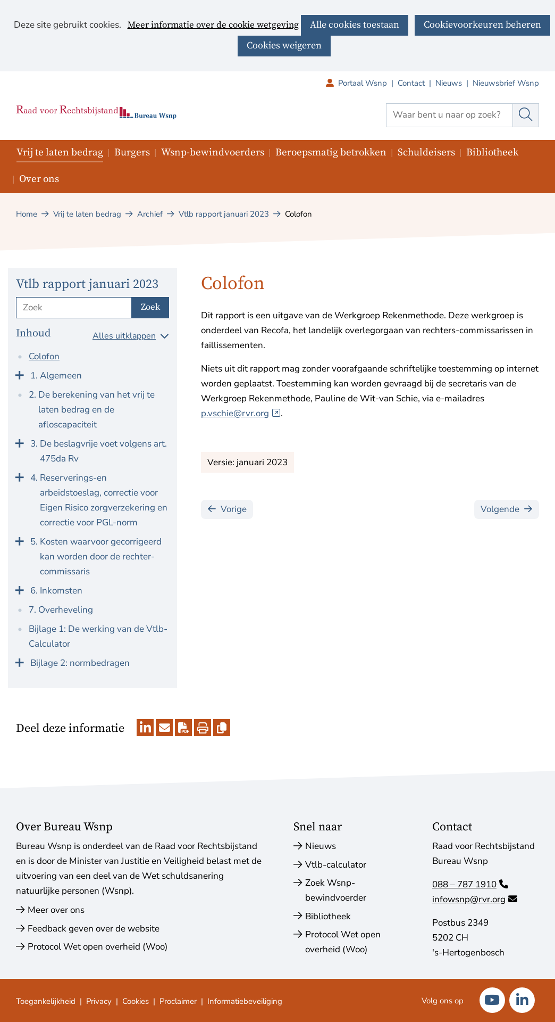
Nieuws (448, 83)
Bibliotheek (492, 152)
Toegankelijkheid (45, 1001)
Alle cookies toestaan (354, 25)
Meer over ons (56, 910)
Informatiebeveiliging (244, 1001)
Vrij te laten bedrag (59, 152)
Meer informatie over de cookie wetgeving (213, 25)
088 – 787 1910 (470, 884)
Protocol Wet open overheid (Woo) (97, 947)
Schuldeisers (426, 152)
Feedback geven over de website (93, 928)
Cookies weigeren (284, 45)
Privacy (99, 1001)
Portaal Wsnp (368, 83)
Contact (411, 83)
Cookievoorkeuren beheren (482, 25)
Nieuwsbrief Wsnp (506, 83)
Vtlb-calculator (335, 865)
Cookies (135, 1001)
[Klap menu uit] (19, 374)
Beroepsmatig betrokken (330, 152)
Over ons (39, 179)
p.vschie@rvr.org (241, 413)
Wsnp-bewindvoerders (212, 152)
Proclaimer (178, 1001)
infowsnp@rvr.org (474, 899)
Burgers (132, 152)
